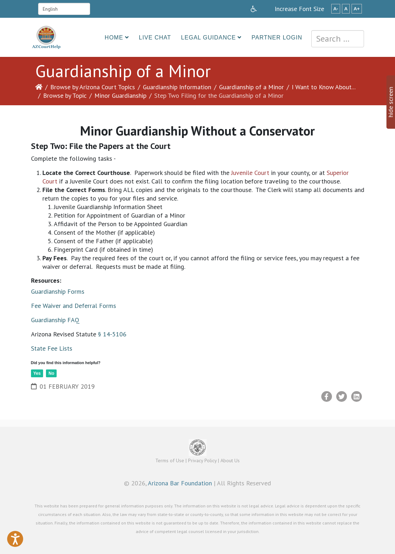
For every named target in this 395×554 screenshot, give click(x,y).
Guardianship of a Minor (251, 87)
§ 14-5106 (112, 334)
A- (335, 8)
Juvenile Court (250, 173)
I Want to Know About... (323, 87)
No (51, 373)
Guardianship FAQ (55, 320)
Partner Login (276, 37)
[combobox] (337, 38)
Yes (37, 373)
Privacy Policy (202, 460)
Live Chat (155, 37)
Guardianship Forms (57, 291)
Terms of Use (169, 460)
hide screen (390, 102)
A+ (357, 8)
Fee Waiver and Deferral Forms (73, 306)
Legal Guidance (208, 37)
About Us (230, 460)
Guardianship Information (177, 87)
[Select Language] (64, 9)
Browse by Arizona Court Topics (92, 87)
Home (114, 37)
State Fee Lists (51, 348)
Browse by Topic (65, 95)
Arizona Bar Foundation (180, 483)
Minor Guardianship (120, 95)
